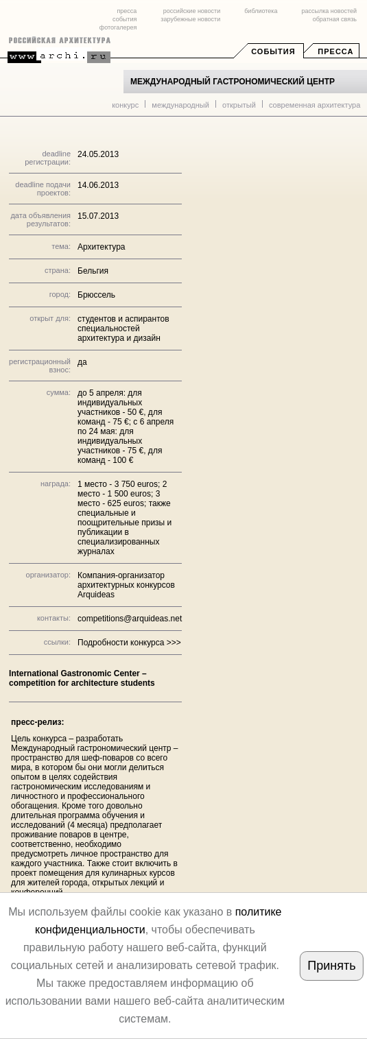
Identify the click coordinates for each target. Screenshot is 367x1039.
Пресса (335, 51)
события (125, 19)
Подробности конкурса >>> (129, 642)
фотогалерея (118, 27)
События (273, 51)
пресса (127, 11)
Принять (331, 965)
